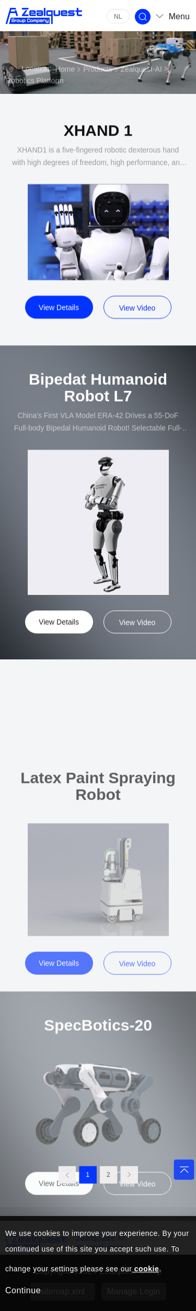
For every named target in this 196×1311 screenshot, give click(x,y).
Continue (23, 1290)
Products (97, 70)
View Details (59, 314)
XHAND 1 (98, 137)
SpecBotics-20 (98, 1074)
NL (118, 16)
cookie (145, 1269)
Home (65, 70)
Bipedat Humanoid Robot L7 (98, 396)
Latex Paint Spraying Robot (98, 841)
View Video (137, 314)
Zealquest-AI (141, 70)
